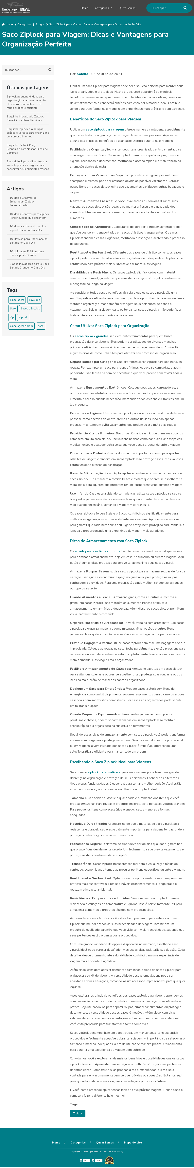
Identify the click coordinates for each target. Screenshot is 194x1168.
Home (81, 8)
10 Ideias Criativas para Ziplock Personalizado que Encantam (29, 216)
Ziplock (23, 317)
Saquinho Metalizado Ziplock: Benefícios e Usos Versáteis (25, 118)
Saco (13, 308)
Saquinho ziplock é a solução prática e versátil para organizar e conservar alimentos (28, 132)
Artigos (15, 189)
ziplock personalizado (104, 772)
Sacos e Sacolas (30, 308)
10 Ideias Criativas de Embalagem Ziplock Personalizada (23, 201)
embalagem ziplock (21, 326)
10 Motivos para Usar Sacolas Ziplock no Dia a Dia (28, 241)
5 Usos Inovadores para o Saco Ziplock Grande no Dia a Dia (29, 266)
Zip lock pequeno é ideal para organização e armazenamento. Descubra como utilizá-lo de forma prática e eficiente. (26, 102)
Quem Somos (126, 8)
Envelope (34, 300)
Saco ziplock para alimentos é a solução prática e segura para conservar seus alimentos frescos (28, 165)
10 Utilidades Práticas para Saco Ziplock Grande (27, 253)
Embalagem (17, 300)
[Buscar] (185, 8)
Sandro (82, 74)
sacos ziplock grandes (92, 336)
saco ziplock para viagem (105, 129)
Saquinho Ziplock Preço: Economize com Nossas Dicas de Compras (27, 149)
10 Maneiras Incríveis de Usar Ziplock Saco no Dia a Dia (28, 228)
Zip (12, 317)
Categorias (99, 8)
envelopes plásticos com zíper (98, 551)
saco (41, 326)
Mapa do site (129, 1143)
